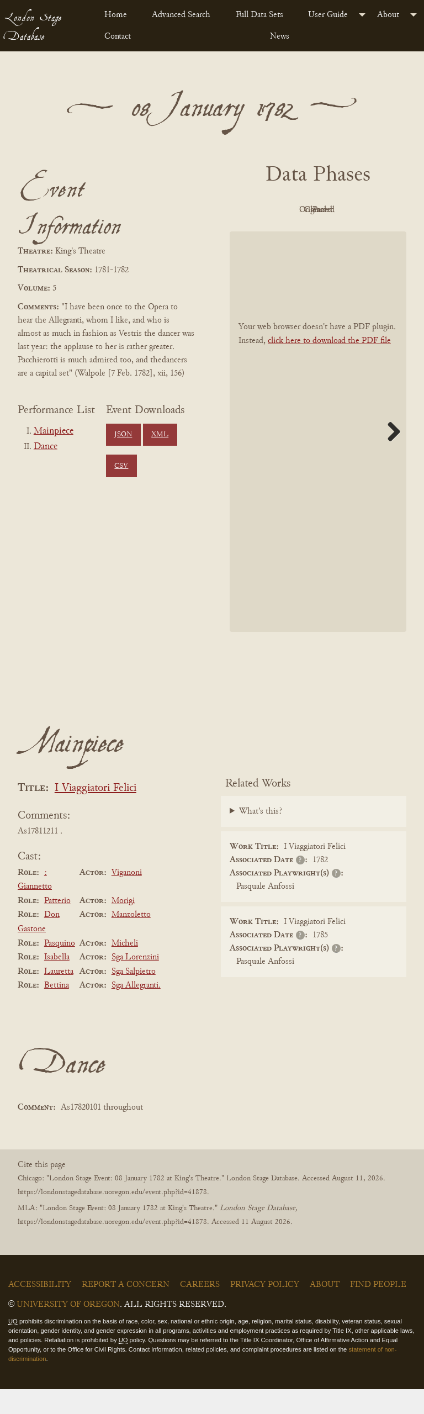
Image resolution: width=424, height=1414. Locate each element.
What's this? (260, 836)
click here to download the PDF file (329, 365)
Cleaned (285, 235)
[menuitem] (119, 14)
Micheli (125, 968)
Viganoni (127, 897)
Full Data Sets (259, 14)
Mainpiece (53, 431)
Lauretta (58, 996)
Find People (378, 1310)
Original (345, 209)
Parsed (346, 235)
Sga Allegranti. (136, 1010)
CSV (121, 466)
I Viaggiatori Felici (95, 813)
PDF (285, 209)
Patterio (57, 925)
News (279, 36)
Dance (45, 447)
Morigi (123, 925)
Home (115, 14)
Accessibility (39, 1310)
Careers (200, 1310)
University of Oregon (68, 1330)
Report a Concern (125, 1310)
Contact (117, 36)
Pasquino (59, 968)
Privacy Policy (264, 1310)
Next (390, 456)
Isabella (57, 982)
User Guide (328, 14)
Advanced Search (181, 14)
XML (159, 435)
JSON (123, 435)
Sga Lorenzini (135, 982)
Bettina (56, 1010)
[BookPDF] (318, 456)
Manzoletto (131, 940)
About (388, 14)
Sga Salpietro (134, 996)
